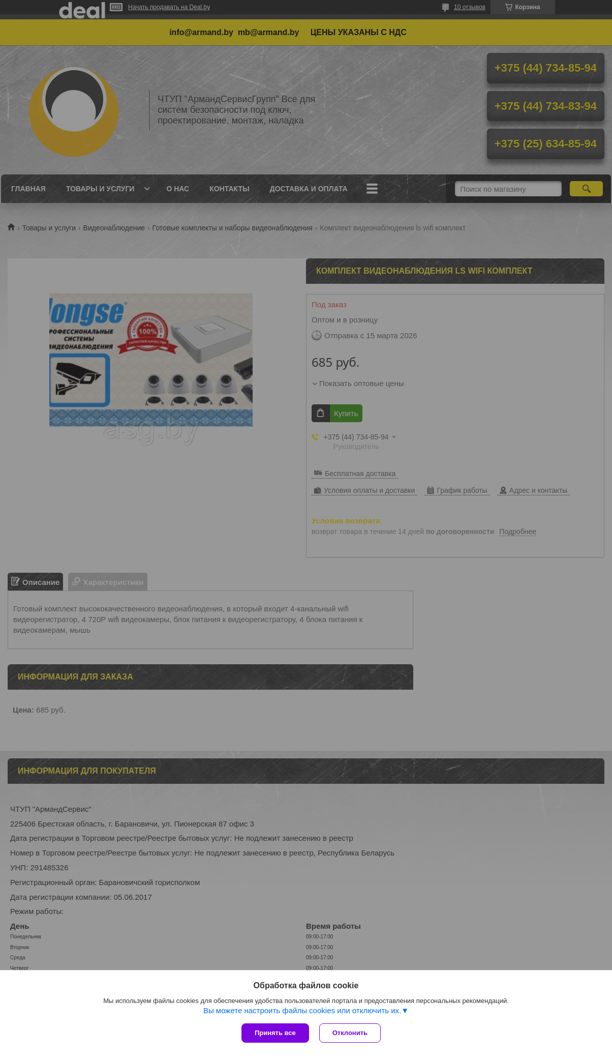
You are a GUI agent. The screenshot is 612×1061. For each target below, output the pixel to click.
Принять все (275, 1033)
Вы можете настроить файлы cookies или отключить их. (302, 1010)
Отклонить (350, 1033)
